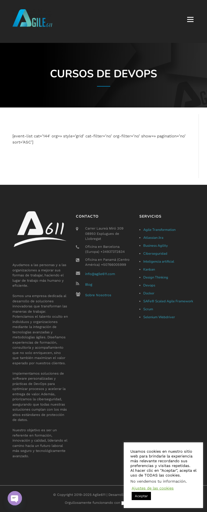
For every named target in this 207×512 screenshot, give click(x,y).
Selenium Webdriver (159, 317)
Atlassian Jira (153, 237)
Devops (149, 285)
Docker (148, 293)
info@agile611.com (100, 274)
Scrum (148, 309)
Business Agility (155, 245)
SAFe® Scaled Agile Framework (168, 301)
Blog (88, 284)
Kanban (149, 269)
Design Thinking (155, 277)
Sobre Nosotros (98, 295)
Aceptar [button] (141, 496)
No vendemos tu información (158, 481)
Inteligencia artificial (158, 261)
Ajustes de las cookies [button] (153, 488)
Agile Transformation (159, 229)
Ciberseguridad (155, 253)
